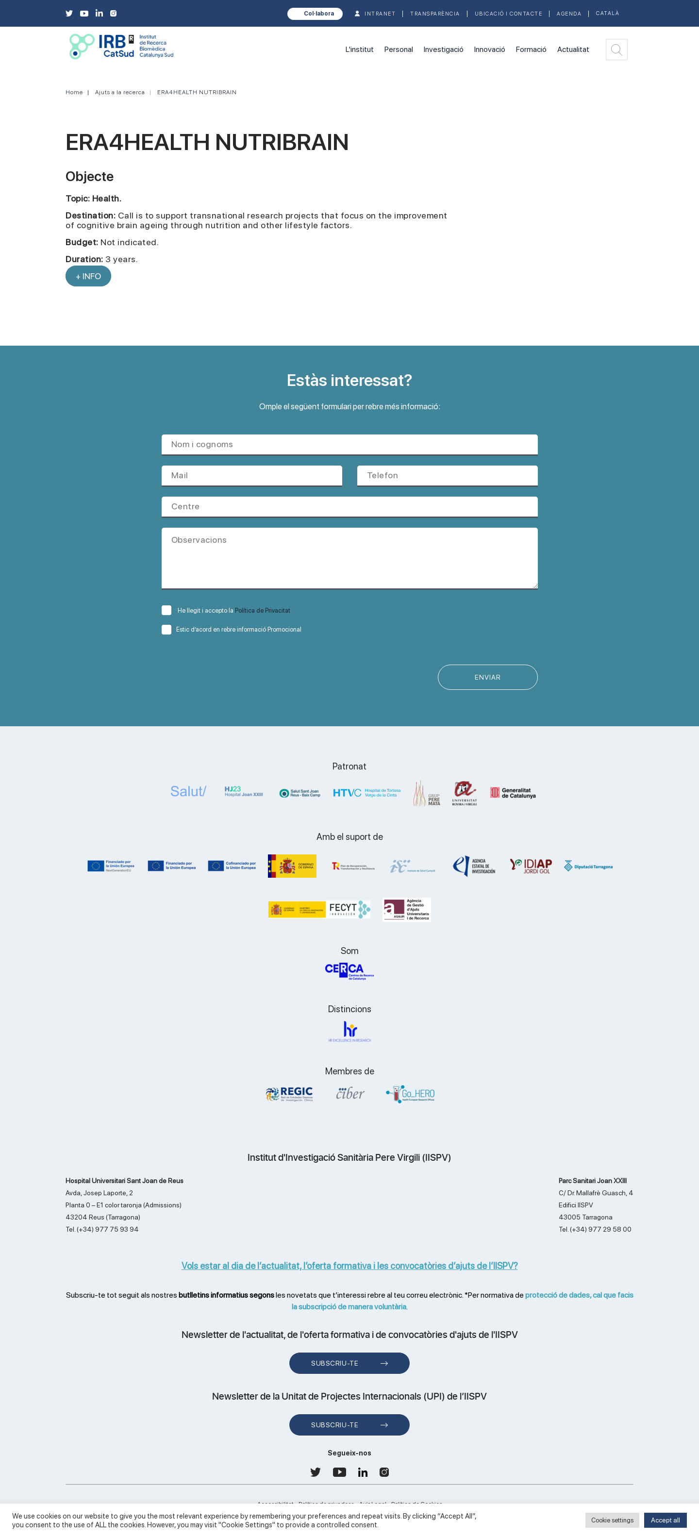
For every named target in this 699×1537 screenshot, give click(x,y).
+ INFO (88, 276)
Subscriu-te (334, 1363)
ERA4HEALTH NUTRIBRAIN (197, 92)
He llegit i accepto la (226, 610)
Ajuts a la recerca (120, 92)
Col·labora (319, 13)
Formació (531, 49)
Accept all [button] (665, 1520)
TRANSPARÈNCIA (435, 14)
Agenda (569, 14)
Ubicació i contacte (509, 14)
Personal (398, 49)
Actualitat (573, 49)
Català (607, 13)
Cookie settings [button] (612, 1520)
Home (74, 92)
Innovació (489, 49)
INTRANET (380, 14)
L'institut (360, 49)
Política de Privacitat (262, 610)
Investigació (444, 49)
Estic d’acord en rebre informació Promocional (231, 629)
